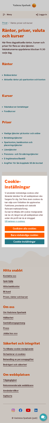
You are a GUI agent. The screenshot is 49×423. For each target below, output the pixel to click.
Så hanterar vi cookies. (15, 221)
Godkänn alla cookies (24, 228)
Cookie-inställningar (24, 241)
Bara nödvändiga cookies (24, 235)
